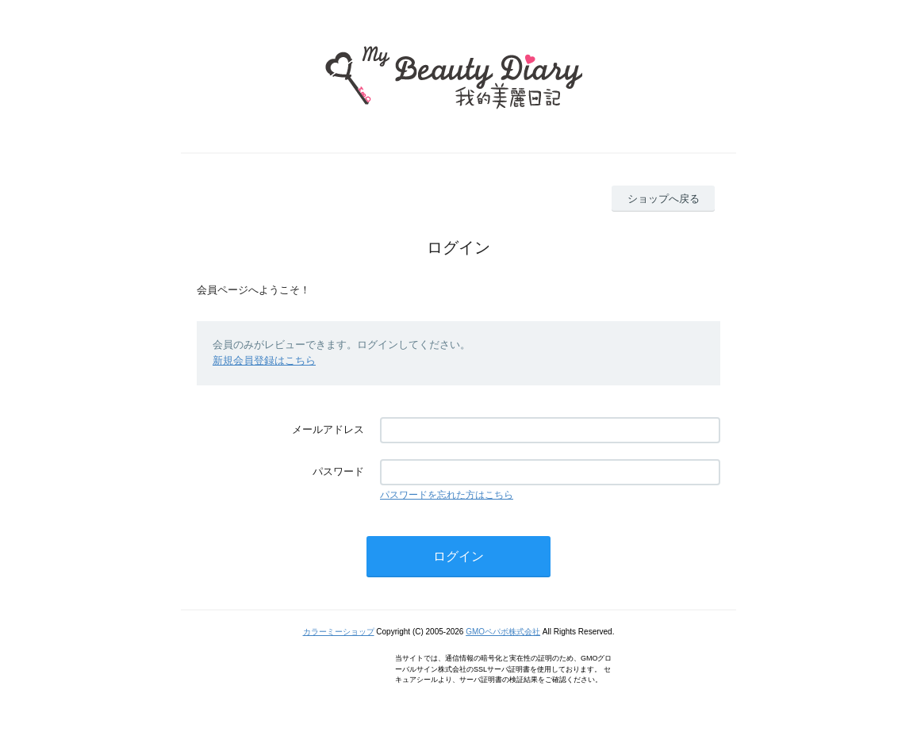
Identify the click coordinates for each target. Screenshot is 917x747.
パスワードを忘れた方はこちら (446, 494)
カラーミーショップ (338, 631)
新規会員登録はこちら (264, 360)
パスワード (338, 471)
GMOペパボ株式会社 (503, 631)
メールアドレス (328, 429)
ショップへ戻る (663, 199)
